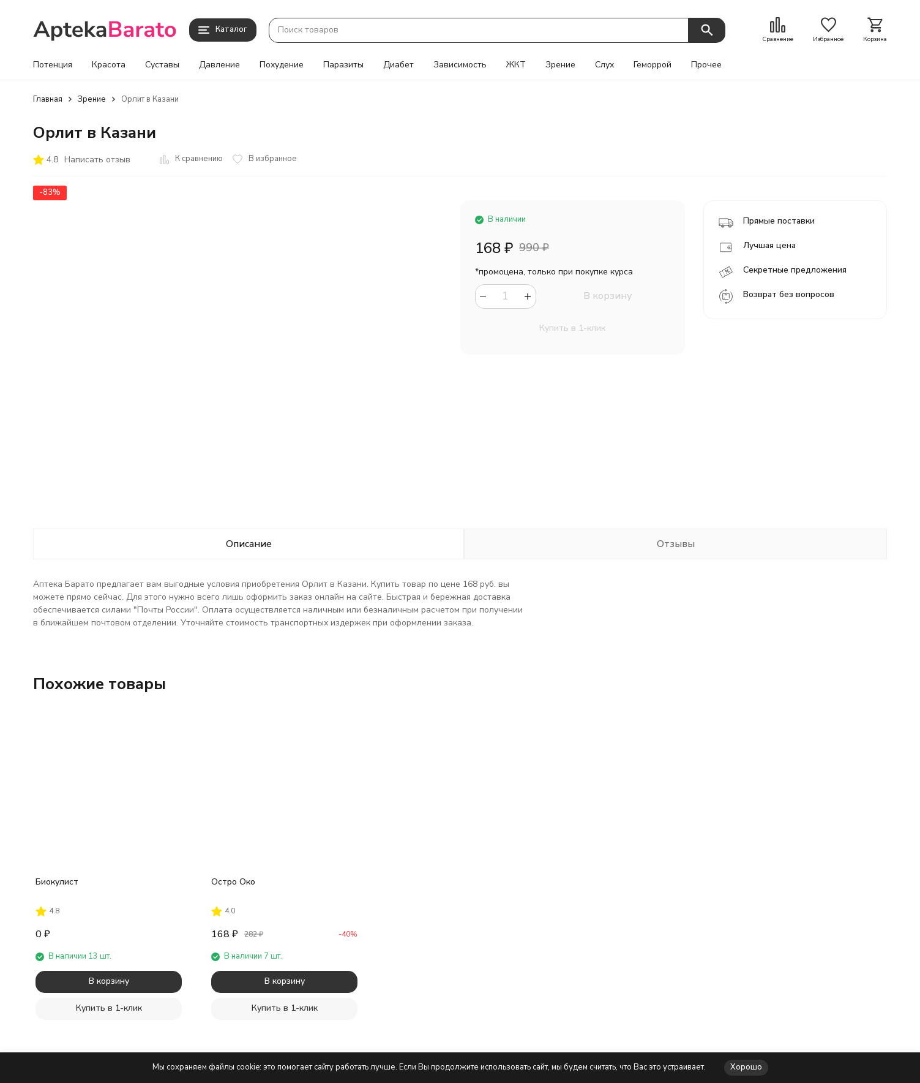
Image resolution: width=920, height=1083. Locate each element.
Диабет (398, 65)
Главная (47, 99)
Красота (108, 65)
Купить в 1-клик (572, 328)
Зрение (560, 65)
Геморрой (652, 65)
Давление (219, 65)
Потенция (52, 65)
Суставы (162, 65)
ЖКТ (516, 65)
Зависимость (460, 65)
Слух (604, 65)
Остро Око (233, 882)
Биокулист (57, 882)
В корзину (607, 296)
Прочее (706, 65)
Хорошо (746, 1067)
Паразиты (343, 65)
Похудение (282, 65)
